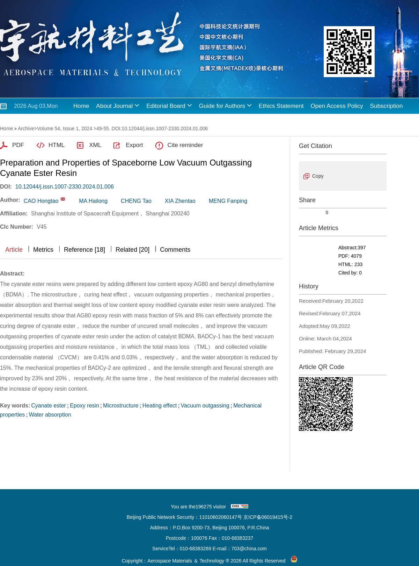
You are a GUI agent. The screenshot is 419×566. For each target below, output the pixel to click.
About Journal (117, 105)
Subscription (386, 106)
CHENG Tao (136, 201)
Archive (26, 128)
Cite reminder (185, 145)
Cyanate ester (48, 406)
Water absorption (50, 415)
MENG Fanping (228, 201)
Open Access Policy (337, 106)
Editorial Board (169, 105)
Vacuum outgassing (205, 406)
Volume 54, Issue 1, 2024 (64, 128)
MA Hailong (93, 201)
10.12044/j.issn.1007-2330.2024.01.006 (64, 187)
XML (95, 145)
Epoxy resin (84, 406)
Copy (318, 176)
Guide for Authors (225, 105)
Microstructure (120, 406)
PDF (18, 145)
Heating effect (159, 406)
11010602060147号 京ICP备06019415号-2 (245, 517)
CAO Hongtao (41, 201)
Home (81, 106)
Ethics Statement (281, 106)
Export (134, 145)
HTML (57, 145)
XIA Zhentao (180, 201)
